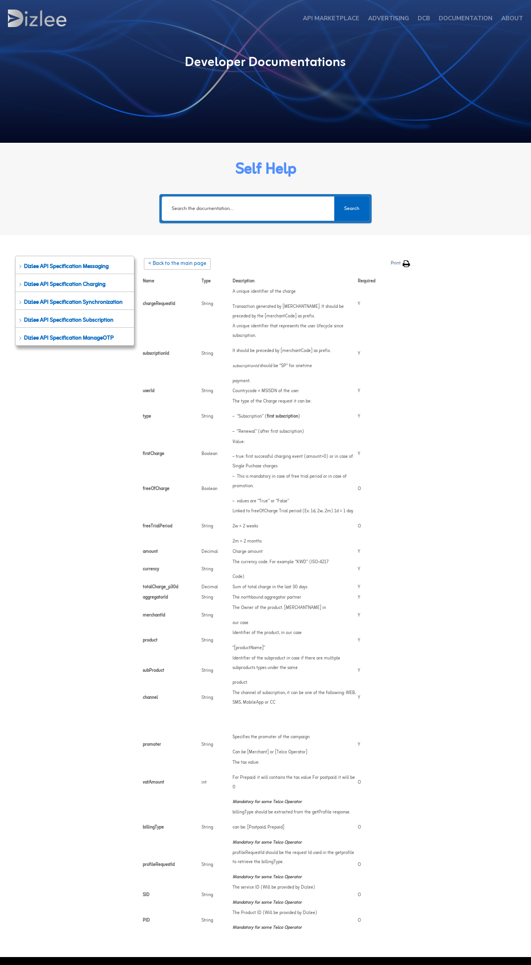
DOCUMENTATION (465, 18)
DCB (424, 18)
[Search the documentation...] (248, 209)
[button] (75, 265)
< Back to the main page (177, 263)
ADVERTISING (388, 18)
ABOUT (512, 18)
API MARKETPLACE (331, 18)
